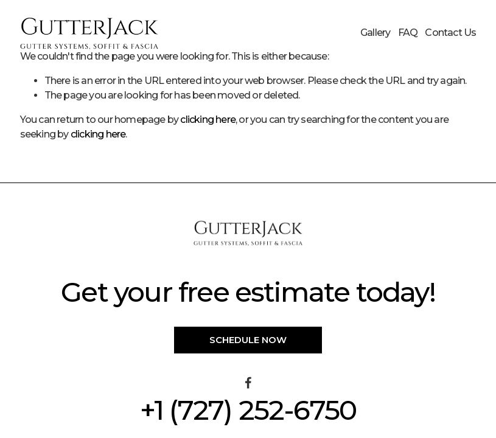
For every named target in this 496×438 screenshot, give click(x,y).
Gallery (375, 32)
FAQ (408, 32)
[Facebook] (248, 383)
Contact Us (450, 32)
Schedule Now (248, 340)
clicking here (208, 119)
